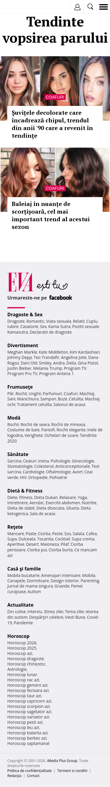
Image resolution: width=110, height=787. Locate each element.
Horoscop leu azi (23, 727)
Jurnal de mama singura (30, 586)
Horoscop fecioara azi (28, 690)
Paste (31, 533)
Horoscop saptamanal (28, 743)
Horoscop (18, 636)
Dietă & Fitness (25, 490)
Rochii (21, 393)
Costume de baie (23, 429)
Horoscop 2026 (21, 642)
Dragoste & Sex (25, 314)
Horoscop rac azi (23, 680)
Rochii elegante (71, 429)
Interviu (35, 611)
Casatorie (29, 326)
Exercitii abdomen (63, 502)
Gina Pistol (88, 363)
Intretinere (17, 502)
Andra (59, 363)
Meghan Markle (22, 352)
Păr (10, 393)
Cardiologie (34, 472)
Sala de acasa (42, 513)
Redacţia (14, 775)
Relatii (79, 321)
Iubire (12, 326)
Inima (43, 461)
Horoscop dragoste (25, 658)
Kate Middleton (53, 352)
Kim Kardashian (84, 352)
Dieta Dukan (45, 497)
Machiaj (86, 393)
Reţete (15, 527)
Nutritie (89, 502)
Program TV (75, 368)
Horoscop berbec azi (27, 738)
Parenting (90, 580)
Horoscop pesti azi (25, 722)
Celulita (76, 399)
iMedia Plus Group (62, 760)
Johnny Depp (19, 357)
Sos (67, 533)
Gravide (62, 586)
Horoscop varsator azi (28, 717)
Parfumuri (52, 393)
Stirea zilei (53, 611)
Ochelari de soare (61, 435)
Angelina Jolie (74, 357)
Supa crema (83, 539)
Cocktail (62, 539)
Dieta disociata (50, 508)
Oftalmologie (58, 472)
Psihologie (60, 461)
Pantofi (48, 429)
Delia (71, 363)
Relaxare (68, 497)
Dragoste (16, 321)
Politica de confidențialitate (29, 770)
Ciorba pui (37, 550)
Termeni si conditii (72, 770)
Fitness (26, 497)
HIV (23, 477)
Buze (62, 399)
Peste (57, 533)
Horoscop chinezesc (26, 664)
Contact (33, 775)
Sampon (48, 399)
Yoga (82, 497)
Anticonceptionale (72, 466)
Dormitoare (38, 580)
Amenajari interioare (60, 575)
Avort (77, 472)
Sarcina (14, 461)
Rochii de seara (35, 424)
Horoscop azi (19, 653)
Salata (78, 533)
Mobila (88, 575)
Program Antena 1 (56, 373)
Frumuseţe (20, 387)
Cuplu (91, 321)
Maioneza (49, 544)
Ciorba (44, 533)
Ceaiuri (30, 461)
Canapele (16, 580)
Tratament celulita (34, 404)
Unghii (35, 393)
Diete (12, 497)
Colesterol (44, 466)
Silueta (72, 508)
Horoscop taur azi (24, 695)
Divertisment (22, 345)
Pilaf (64, 544)
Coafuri (55, 97)
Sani (11, 399)
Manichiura (27, 399)
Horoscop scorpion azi (28, 706)
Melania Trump (47, 368)
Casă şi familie (24, 568)
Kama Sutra (59, 326)
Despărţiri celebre (46, 617)
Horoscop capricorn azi (29, 701)
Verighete (34, 435)
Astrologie (17, 669)
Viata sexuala (58, 321)
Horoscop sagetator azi (29, 711)
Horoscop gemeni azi (27, 685)
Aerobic (36, 502)
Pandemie (23, 622)
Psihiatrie (58, 477)
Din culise (16, 611)
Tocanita (45, 539)
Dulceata (26, 539)
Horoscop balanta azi (27, 733)
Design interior (65, 580)
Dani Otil (29, 363)
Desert (32, 544)
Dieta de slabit (21, 508)
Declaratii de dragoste (51, 332)
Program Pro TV (22, 373)
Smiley (45, 363)
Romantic (35, 321)
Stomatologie (20, 466)
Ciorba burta (61, 550)
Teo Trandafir (46, 357)
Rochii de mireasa (68, 424)
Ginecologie (83, 461)
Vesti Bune (75, 617)
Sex (43, 326)
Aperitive (15, 544)
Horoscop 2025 (21, 648)
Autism (34, 591)
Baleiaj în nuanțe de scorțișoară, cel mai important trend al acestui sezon (51, 215)
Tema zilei (74, 611)
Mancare (15, 533)
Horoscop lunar (22, 674)
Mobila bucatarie (23, 575)
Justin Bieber (19, 368)
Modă (14, 418)
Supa (12, 539)
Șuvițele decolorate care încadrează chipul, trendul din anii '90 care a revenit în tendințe (52, 124)
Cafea (91, 533)
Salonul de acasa (69, 404)
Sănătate (17, 454)
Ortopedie (38, 477)
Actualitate (20, 605)
